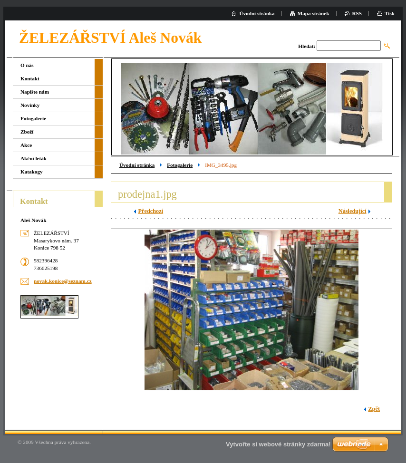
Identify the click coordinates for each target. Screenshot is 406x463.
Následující (352, 211)
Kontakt (29, 78)
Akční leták (33, 158)
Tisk (390, 13)
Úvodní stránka (137, 165)
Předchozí (150, 211)
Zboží (26, 132)
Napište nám (34, 92)
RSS (357, 13)
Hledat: (306, 46)
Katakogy (31, 171)
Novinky (29, 105)
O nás (27, 65)
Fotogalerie (180, 165)
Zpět (374, 408)
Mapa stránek (313, 13)
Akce (26, 145)
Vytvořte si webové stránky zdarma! (278, 444)
